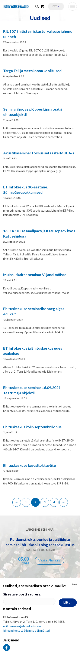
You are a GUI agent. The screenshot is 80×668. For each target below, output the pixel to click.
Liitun (67, 602)
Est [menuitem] (54, 6)
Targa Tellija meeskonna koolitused (32, 70)
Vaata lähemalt (49, 560)
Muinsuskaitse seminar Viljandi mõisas (34, 274)
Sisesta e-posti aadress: (22, 594)
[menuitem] (56, 6)
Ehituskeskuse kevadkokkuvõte (29, 465)
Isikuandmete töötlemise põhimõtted (26, 630)
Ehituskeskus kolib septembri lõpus (32, 427)
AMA (74, 584)
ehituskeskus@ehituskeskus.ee (22, 626)
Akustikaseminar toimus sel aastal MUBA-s (38, 153)
